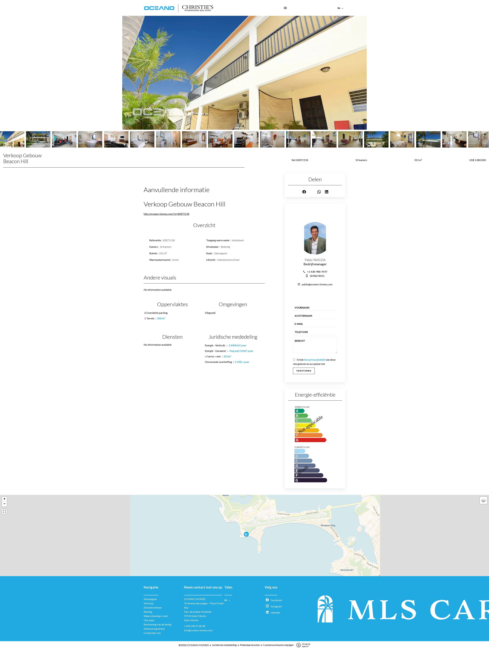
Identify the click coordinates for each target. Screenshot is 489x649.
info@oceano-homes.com (198, 630)
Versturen (303, 371)
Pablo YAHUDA (315, 260)
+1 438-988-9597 (317, 271)
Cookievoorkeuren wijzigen (278, 644)
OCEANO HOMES (194, 599)
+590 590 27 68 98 (194, 626)
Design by (302, 645)
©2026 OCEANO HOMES (194, 645)
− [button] (4, 504)
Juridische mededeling (224, 644)
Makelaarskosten (250, 644)
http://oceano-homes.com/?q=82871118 (166, 213)
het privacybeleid (314, 359)
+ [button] (4, 499)
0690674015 (317, 275)
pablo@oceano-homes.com (317, 284)
